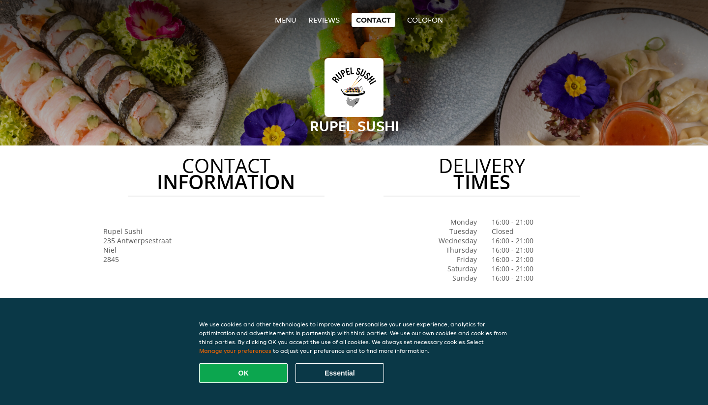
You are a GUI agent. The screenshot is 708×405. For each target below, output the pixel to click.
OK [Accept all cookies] (243, 373)
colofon (425, 20)
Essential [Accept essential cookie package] (339, 373)
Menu (285, 20)
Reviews (324, 20)
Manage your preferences (235, 350)
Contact (373, 20)
